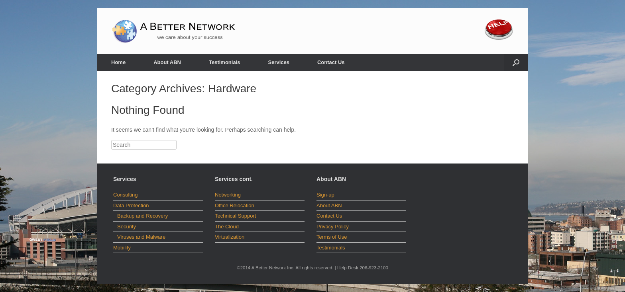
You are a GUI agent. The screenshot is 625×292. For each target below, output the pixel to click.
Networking (228, 195)
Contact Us (331, 62)
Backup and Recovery (142, 216)
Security (126, 227)
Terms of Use (331, 237)
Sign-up (325, 195)
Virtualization (229, 237)
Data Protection (131, 205)
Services (278, 62)
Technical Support (235, 216)
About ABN (167, 62)
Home (118, 62)
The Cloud (227, 227)
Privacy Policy (332, 227)
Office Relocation (234, 205)
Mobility (122, 248)
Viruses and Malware (141, 237)
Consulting (125, 195)
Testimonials (224, 62)
